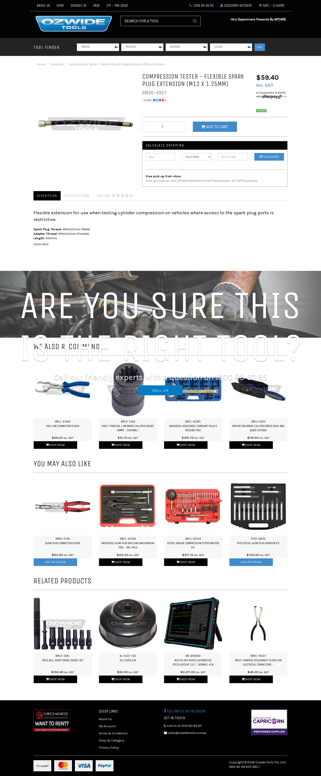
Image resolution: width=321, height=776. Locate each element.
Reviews (115, 196)
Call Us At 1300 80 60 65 (183, 726)
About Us (43, 5)
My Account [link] (107, 726)
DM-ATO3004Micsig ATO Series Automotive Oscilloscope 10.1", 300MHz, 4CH (193, 660)
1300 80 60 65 (201, 5)
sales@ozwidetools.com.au (185, 733)
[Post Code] (233, 157)
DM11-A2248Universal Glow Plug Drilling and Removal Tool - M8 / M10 (128, 543)
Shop (60, 5)
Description (47, 196)
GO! (259, 47)
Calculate (269, 157)
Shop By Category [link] (111, 740)
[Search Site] (195, 21)
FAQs (96, 5)
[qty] (164, 127)
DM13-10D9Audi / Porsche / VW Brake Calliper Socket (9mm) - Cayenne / (128, 426)
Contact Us (78, 5)
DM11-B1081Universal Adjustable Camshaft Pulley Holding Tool (193, 426)
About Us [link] (105, 719)
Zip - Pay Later (117, 5)
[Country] (197, 157)
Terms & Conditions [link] (113, 733)
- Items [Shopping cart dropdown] (271, 5)
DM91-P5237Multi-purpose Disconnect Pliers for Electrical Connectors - (258, 660)
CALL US (160, 390)
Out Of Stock (55, 562)
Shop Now (55, 445)
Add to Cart (214, 126)
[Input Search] (154, 21)
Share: (155, 100)
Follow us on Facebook (185, 711)
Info (285, 96)
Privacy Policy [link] (109, 747)
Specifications (77, 196)
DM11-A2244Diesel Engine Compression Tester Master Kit (193, 543)
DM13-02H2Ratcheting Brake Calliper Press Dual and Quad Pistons (258, 426)
